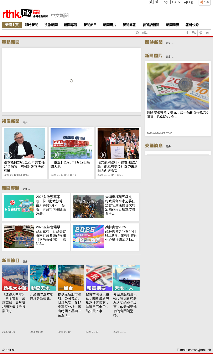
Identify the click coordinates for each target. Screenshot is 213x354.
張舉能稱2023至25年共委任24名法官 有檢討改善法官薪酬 (24, 166)
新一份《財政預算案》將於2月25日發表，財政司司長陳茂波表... (52, 205)
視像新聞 (51, 25)
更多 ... (26, 122)
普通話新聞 (151, 25)
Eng (164, 2)
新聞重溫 (172, 25)
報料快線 (192, 25)
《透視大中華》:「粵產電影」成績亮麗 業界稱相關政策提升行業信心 (14, 303)
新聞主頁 (12, 25)
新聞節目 (90, 25)
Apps (188, 2)
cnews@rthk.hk (199, 350)
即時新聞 (31, 25)
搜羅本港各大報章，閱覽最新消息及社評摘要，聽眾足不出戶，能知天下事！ (97, 303)
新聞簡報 (129, 25)
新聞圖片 (109, 25)
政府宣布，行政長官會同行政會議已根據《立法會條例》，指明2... (52, 235)
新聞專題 (70, 25)
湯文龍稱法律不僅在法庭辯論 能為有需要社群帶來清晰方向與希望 (117, 166)
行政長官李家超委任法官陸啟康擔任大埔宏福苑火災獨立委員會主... (121, 205)
